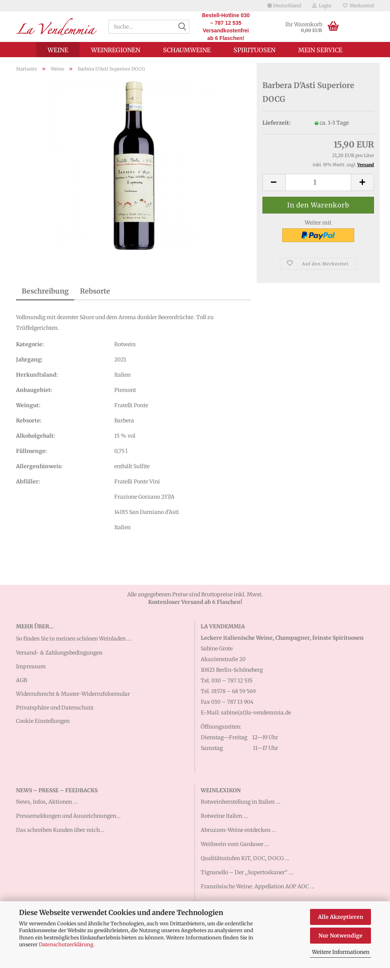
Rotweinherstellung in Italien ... (240, 801)
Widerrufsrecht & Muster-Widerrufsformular (73, 693)
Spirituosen (254, 50)
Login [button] (321, 5)
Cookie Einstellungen (43, 721)
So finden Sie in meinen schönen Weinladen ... (73, 638)
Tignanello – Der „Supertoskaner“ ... (247, 872)
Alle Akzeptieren (340, 916)
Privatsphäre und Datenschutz (55, 707)
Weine (58, 50)
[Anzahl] (318, 182)
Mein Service (320, 50)
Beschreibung (45, 291)
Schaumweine (187, 50)
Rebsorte (95, 291)
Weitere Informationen (340, 952)
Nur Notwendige (340, 935)
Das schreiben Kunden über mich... (60, 830)
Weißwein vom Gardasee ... (235, 844)
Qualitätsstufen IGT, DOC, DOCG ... (245, 858)
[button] (284, 5)
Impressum (31, 666)
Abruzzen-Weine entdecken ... (238, 830)
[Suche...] (182, 27)
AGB (21, 680)
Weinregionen (115, 50)
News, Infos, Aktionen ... (47, 801)
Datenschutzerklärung (66, 944)
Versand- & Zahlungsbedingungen (59, 652)
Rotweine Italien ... (224, 815)
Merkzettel (358, 5)
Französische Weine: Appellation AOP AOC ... (258, 886)
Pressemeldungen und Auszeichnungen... (68, 815)
